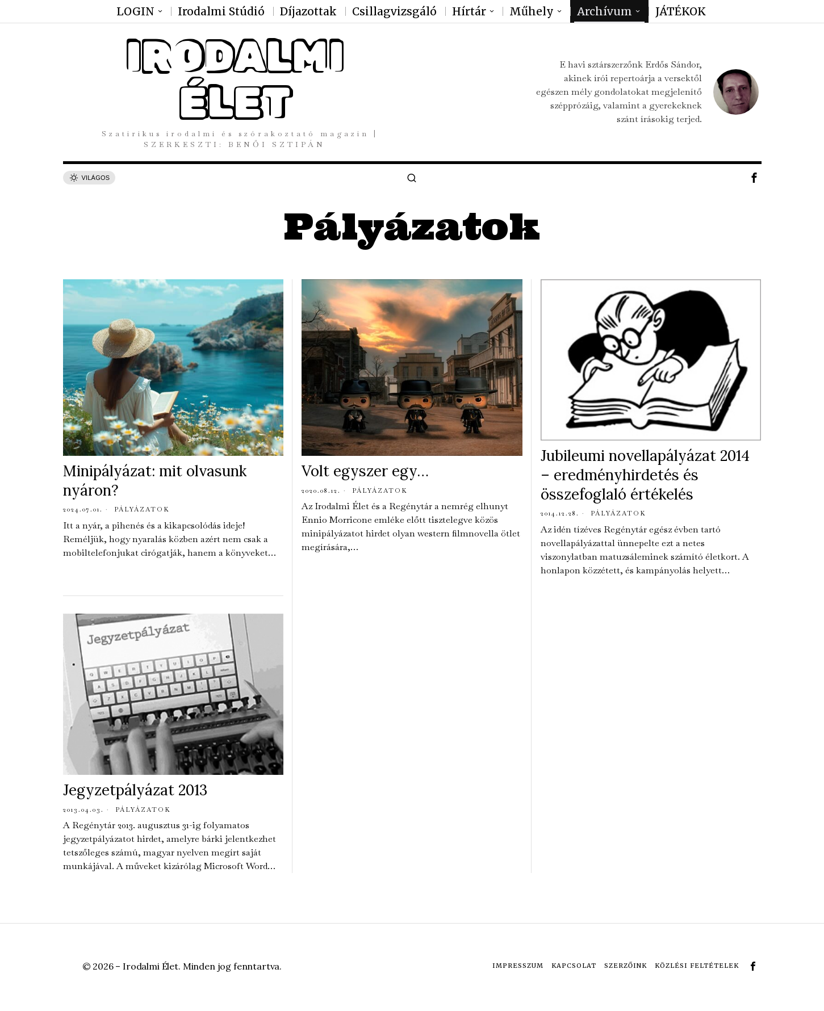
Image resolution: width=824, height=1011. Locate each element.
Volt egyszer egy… (365, 471)
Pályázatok (142, 509)
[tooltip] (754, 177)
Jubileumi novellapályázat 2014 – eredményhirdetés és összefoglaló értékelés (645, 475)
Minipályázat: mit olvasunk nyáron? (154, 481)
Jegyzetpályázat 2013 (135, 790)
